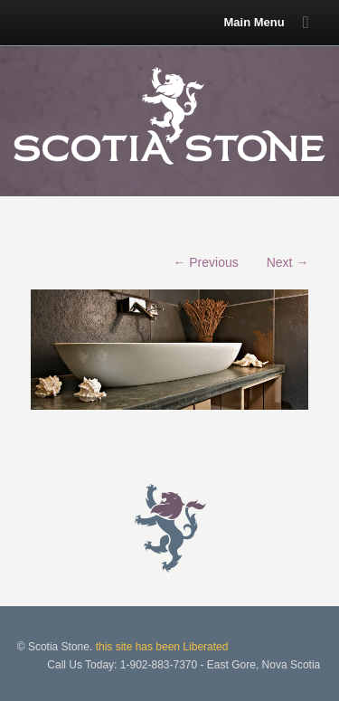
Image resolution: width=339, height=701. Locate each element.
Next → (288, 262)
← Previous (205, 262)
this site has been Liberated (162, 646)
